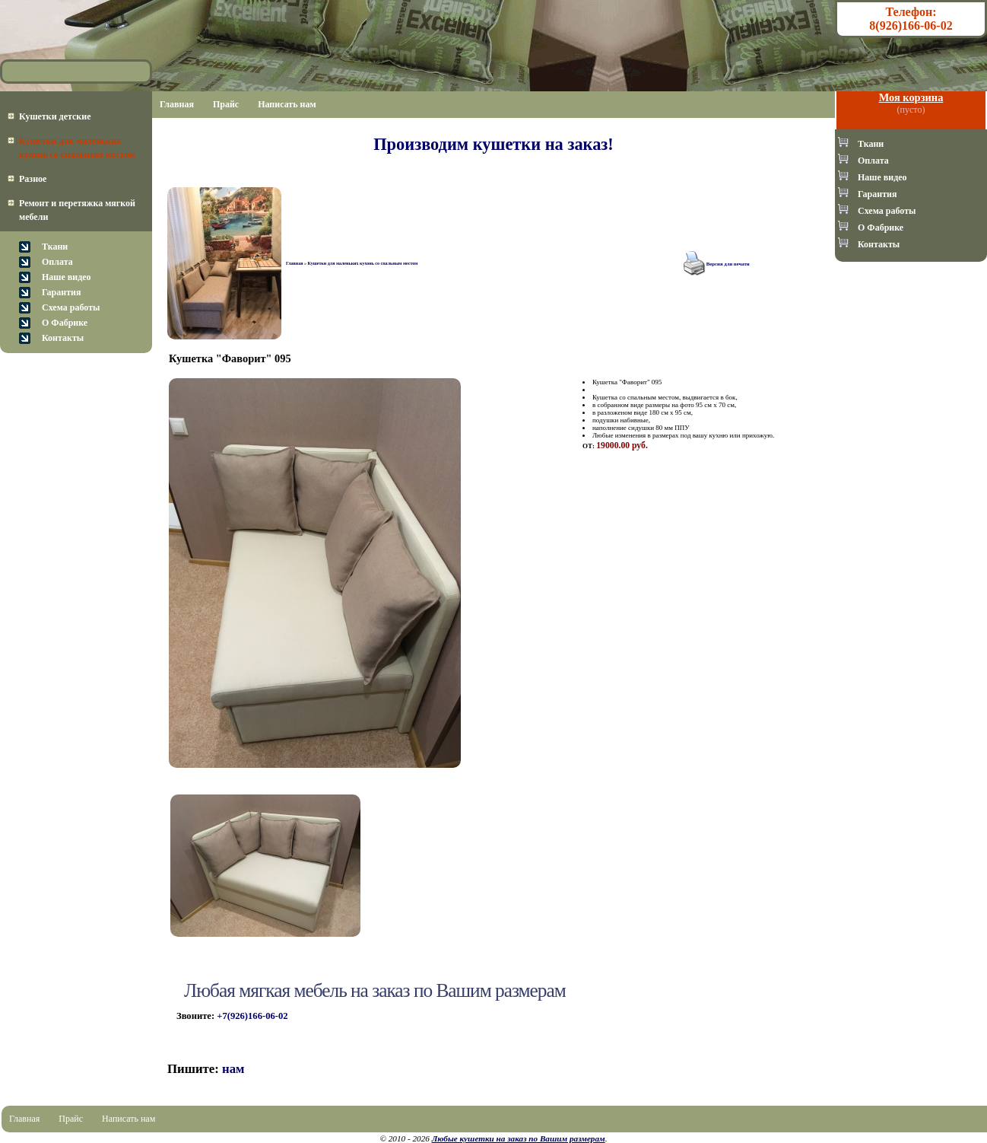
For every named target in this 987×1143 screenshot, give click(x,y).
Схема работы (71, 307)
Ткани (55, 246)
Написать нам (287, 104)
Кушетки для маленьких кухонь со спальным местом (362, 263)
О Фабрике (64, 322)
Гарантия (61, 292)
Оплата (57, 261)
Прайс (226, 104)
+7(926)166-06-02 (252, 1016)
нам (233, 1069)
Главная (177, 104)
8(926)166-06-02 (910, 25)
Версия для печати (728, 263)
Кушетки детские (55, 116)
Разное (32, 179)
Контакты (63, 338)
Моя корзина (911, 97)
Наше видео (66, 277)
